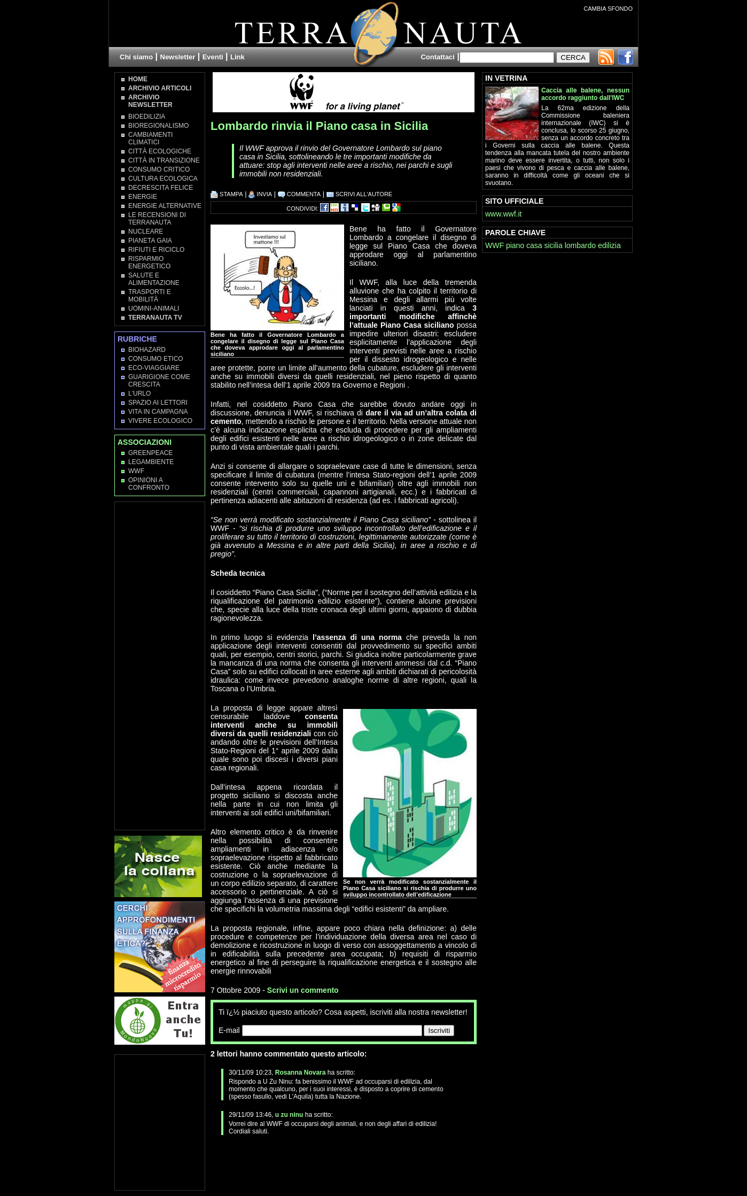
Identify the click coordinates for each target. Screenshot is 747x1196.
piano (515, 245)
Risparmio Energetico (149, 262)
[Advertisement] (336, 1162)
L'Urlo (139, 393)
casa (534, 245)
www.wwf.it (503, 214)
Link (237, 57)
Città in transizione (164, 160)
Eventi (213, 57)
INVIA (260, 194)
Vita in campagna (158, 411)
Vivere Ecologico (160, 421)
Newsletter (178, 57)
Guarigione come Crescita (159, 380)
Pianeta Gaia (150, 240)
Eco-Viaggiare (154, 368)
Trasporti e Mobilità (149, 295)
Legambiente (151, 462)
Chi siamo (136, 57)
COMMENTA (299, 194)
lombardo (580, 245)
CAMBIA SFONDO (608, 8)
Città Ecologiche (159, 151)
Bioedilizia (146, 116)
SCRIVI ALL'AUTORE (359, 194)
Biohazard (147, 349)
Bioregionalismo (158, 125)
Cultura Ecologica (163, 178)
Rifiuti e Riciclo (156, 249)
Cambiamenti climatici (150, 138)
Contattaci (438, 57)
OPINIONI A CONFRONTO (148, 483)
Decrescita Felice (160, 187)
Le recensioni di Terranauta (157, 218)
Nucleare (145, 231)
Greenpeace (150, 453)
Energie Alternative (164, 206)
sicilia (553, 245)
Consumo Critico (159, 169)
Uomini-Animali (153, 308)
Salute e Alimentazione (154, 279)
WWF (136, 471)
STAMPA (227, 194)
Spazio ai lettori (158, 402)
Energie (142, 196)
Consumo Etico (155, 358)
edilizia (609, 245)
